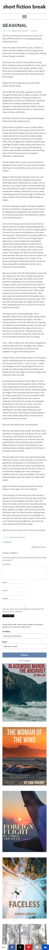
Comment (7, 564)
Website (5, 599)
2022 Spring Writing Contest (17, 537)
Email (5, 590)
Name (5, 582)
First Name (6, 632)
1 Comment (33, 31)
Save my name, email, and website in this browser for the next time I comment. (23, 610)
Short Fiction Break (24, 5)
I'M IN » (24, 655)
